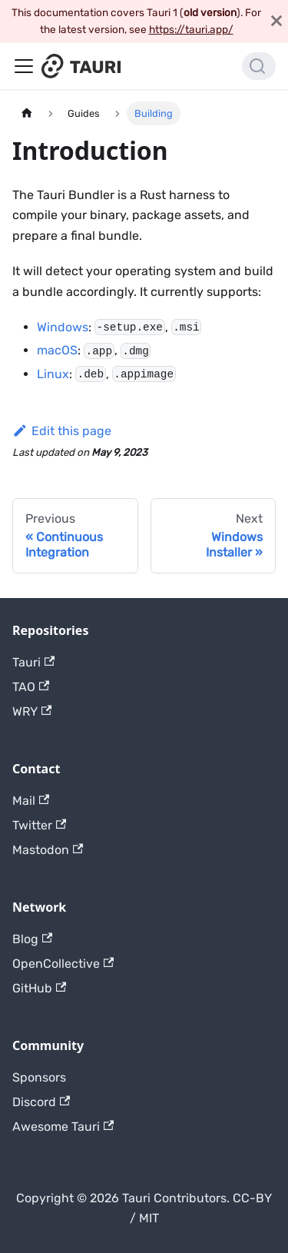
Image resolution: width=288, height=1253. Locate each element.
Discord (41, 1102)
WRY (31, 711)
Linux (53, 374)
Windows (62, 327)
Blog (32, 939)
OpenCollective (63, 963)
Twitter (39, 825)
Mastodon (47, 850)
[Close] (276, 21)
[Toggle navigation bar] (23, 66)
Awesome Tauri (63, 1126)
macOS (57, 350)
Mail (30, 800)
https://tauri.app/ (191, 29)
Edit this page (61, 431)
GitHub (39, 988)
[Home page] (26, 113)
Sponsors (39, 1077)
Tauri (33, 662)
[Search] (259, 66)
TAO (30, 687)
